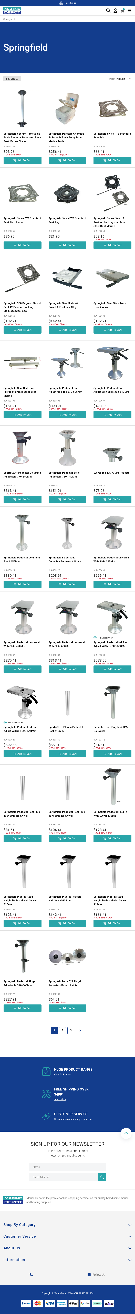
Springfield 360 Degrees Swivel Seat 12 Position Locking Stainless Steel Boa (22, 307)
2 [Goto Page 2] (62, 1030)
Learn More (60, 1099)
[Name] (67, 1167)
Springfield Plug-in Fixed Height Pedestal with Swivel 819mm (110, 900)
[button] (126, 1133)
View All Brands (62, 1074)
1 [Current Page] (54, 1030)
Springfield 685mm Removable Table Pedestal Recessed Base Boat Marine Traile (22, 137)
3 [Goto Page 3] (71, 1030)
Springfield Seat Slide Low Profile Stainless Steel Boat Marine (20, 392)
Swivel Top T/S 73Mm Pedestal (112, 472)
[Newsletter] (102, 1177)
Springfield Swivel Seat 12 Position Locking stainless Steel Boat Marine (109, 222)
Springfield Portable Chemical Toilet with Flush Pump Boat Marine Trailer (67, 137)
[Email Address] (67, 1177)
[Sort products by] (119, 79)
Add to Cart (22, 160)
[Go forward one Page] (80, 1030)
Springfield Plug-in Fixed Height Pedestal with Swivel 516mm (20, 900)
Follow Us (96, 1274)
